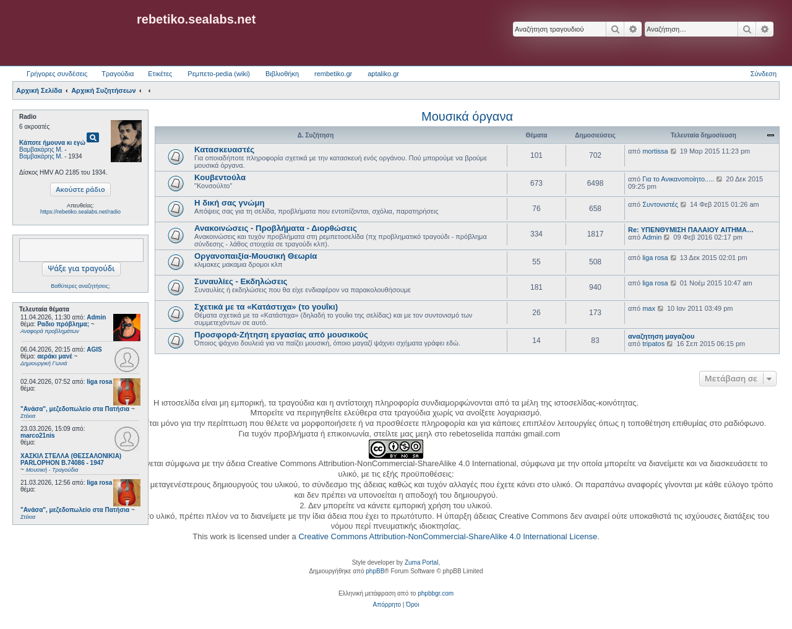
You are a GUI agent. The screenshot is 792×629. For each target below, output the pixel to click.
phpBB (375, 571)
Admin (96, 317)
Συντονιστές (660, 204)
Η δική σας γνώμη (229, 202)
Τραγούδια (117, 73)
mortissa (655, 151)
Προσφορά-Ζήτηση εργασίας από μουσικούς (281, 334)
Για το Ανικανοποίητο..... (678, 179)
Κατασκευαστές (224, 149)
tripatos (653, 343)
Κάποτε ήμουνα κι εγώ (52, 142)
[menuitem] (387, 604)
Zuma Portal (421, 562)
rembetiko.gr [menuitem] (333, 73)
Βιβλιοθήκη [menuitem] (282, 73)
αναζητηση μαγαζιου (661, 336)
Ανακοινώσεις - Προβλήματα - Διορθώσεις (275, 228)
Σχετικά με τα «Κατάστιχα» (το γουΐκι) (266, 306)
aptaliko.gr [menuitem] (383, 73)
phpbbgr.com (436, 593)
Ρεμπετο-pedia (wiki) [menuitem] (218, 73)
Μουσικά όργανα (467, 116)
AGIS (94, 349)
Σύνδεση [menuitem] (764, 73)
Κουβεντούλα (220, 177)
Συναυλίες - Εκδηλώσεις (240, 281)
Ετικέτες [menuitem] (160, 73)
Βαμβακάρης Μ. (40, 149)
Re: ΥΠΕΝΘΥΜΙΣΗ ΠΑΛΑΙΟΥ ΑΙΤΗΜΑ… (691, 229)
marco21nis (37, 435)
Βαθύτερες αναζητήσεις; (80, 286)
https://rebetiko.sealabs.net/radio (80, 212)
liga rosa (99, 381)
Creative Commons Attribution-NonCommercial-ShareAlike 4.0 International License (447, 536)
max (648, 308)
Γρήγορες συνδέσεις (57, 73)
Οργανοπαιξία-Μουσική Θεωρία (255, 256)
